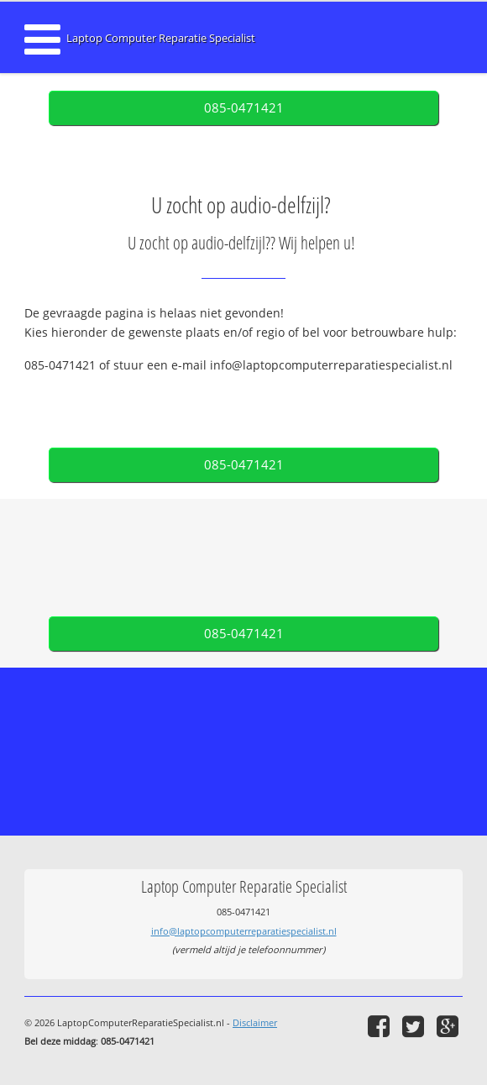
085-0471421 (244, 108)
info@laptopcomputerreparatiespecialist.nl (244, 931)
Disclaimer (255, 1022)
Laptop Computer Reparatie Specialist (160, 38)
